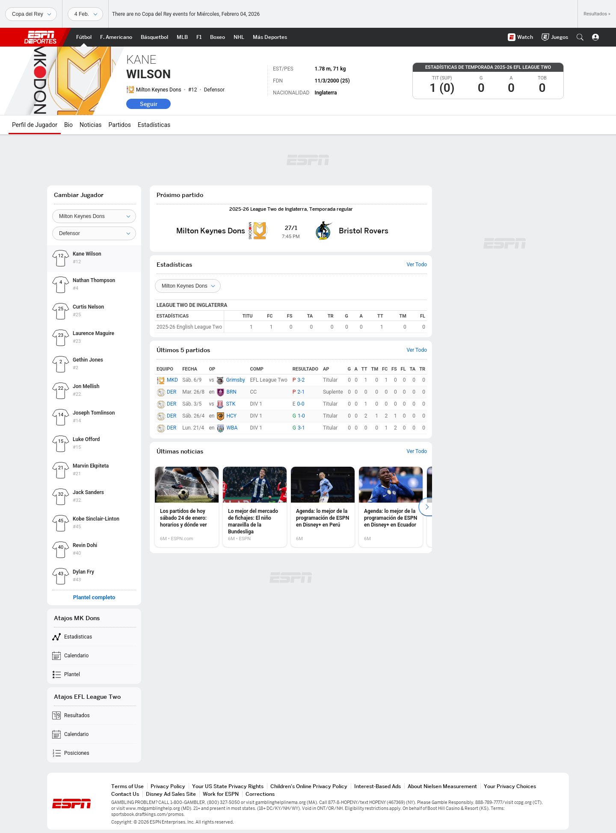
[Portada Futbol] (84, 37)
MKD (172, 380)
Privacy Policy (168, 786)
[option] (187, 507)
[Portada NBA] (154, 37)
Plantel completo (94, 597)
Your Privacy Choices (510, 786)
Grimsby (235, 380)
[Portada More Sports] (270, 37)
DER (171, 392)
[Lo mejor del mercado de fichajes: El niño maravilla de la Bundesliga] (255, 507)
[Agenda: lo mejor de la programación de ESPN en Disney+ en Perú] (323, 507)
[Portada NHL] (239, 37)
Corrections (260, 794)
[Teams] (187, 286)
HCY (231, 416)
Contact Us (125, 794)
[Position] (94, 233)
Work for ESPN (221, 794)
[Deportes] (31, 14)
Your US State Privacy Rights (228, 786)
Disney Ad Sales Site (171, 794)
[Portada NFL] (116, 37)
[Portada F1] (198, 37)
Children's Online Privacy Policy (308, 786)
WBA (231, 428)
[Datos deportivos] (85, 14)
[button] (580, 37)
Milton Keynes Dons (158, 90)
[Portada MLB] (182, 37)
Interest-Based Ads (377, 786)
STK (230, 404)
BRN (231, 392)
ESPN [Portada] (40, 37)
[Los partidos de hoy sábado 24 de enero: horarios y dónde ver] (187, 507)
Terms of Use (127, 786)
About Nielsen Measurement (442, 786)
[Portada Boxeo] (217, 37)
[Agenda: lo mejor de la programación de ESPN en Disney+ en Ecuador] (391, 507)
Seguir (148, 104)
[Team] (94, 216)
